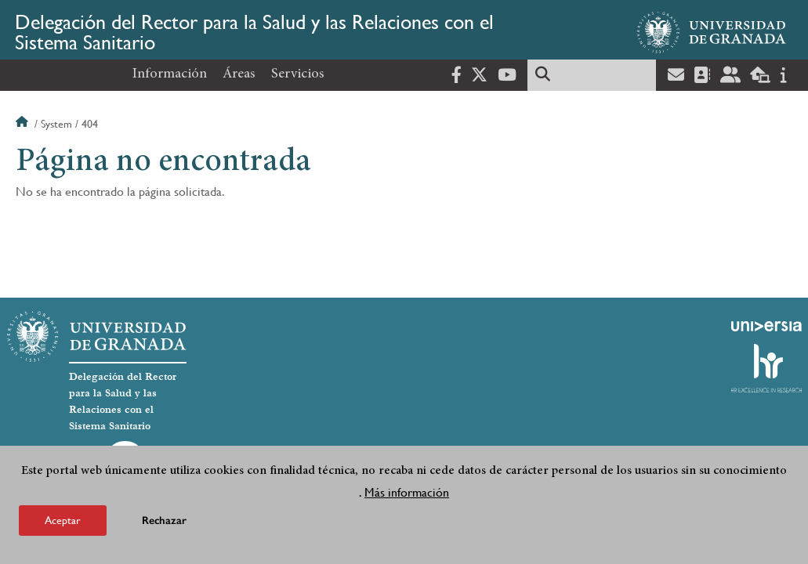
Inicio (23, 124)
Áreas (239, 74)
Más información (406, 492)
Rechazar (164, 520)
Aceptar (63, 520)
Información (169, 74)
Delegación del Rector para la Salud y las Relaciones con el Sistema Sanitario (254, 32)
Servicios (297, 74)
